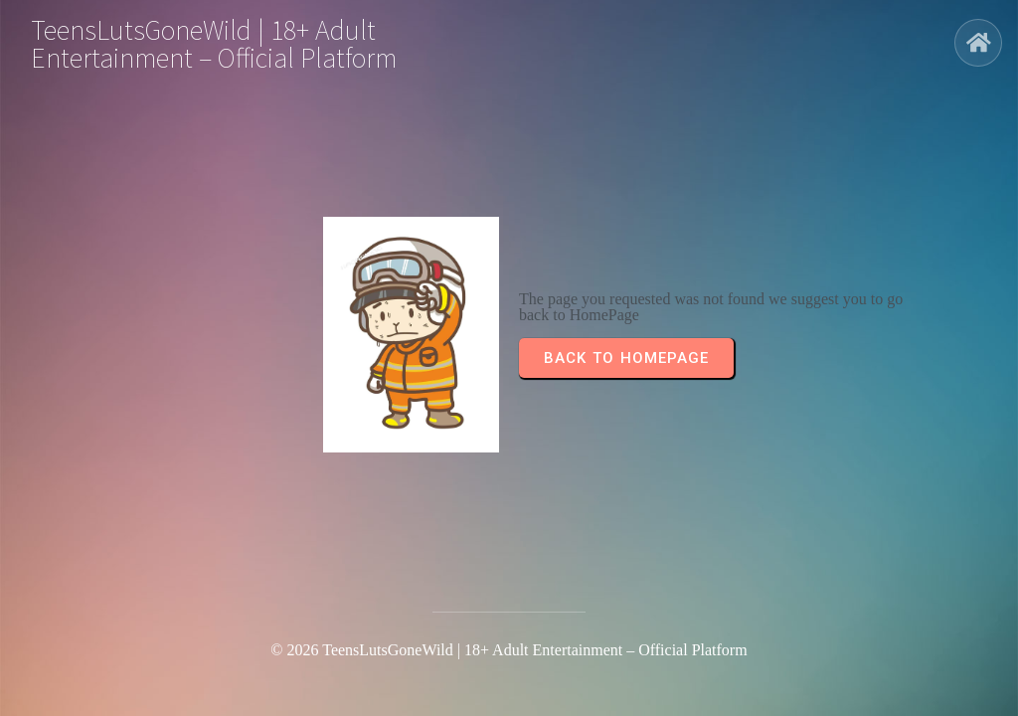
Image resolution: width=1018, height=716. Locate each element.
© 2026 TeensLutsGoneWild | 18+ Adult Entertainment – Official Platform (508, 649)
